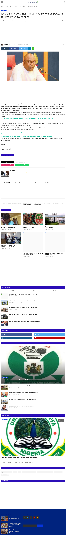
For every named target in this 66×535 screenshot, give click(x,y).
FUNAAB (24, 472)
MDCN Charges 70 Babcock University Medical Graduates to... (23, 399)
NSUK (51, 472)
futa (61, 472)
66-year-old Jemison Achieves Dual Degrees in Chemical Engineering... (14, 518)
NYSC (29, 472)
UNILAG (15, 472)
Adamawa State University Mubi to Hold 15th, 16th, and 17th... (22, 300)
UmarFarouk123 (12, 302)
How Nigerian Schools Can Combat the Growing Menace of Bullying (11, 226)
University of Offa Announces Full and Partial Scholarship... (19, 457)
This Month (33, 290)
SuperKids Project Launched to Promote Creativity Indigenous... (9, 246)
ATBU (3, 474)
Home (2, 6)
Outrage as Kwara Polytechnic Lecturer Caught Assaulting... (22, 385)
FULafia (46, 472)
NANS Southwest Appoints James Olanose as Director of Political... (24, 392)
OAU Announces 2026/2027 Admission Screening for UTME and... (24, 314)
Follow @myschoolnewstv (21, 162)
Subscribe (40, 525)
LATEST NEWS (6, 6)
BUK (11, 472)
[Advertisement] (33, 33)
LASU (20, 472)
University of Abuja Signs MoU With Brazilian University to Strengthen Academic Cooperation (31, 121)
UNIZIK (7, 474)
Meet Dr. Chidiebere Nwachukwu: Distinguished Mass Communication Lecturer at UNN (25, 183)
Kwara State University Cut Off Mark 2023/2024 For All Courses (23, 307)
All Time (54, 290)
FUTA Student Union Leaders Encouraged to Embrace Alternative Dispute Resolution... (17, 204)
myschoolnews (5, 472)
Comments (18, 155)
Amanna (11, 309)
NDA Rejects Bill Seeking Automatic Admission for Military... (32, 226)
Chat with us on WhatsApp (22, 164)
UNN (42, 472)
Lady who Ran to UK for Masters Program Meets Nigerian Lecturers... (14, 531)
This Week (11, 290)
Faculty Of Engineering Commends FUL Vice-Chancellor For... (33, 254)
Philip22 (46, 229)
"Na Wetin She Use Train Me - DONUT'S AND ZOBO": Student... (15, 525)
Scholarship (7, 149)
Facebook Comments (7, 155)
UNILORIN (56, 472)
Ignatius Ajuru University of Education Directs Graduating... (54, 226)
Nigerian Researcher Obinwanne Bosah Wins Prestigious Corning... (24, 321)
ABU (38, 472)
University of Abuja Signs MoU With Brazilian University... (54, 254)
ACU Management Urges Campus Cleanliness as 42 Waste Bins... (23, 294)
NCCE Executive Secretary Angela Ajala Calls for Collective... (22, 406)
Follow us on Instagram (8, 164)
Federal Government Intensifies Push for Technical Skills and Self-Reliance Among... (49, 204)
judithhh (2, 229)
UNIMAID (34, 472)
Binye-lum (4, 45)
